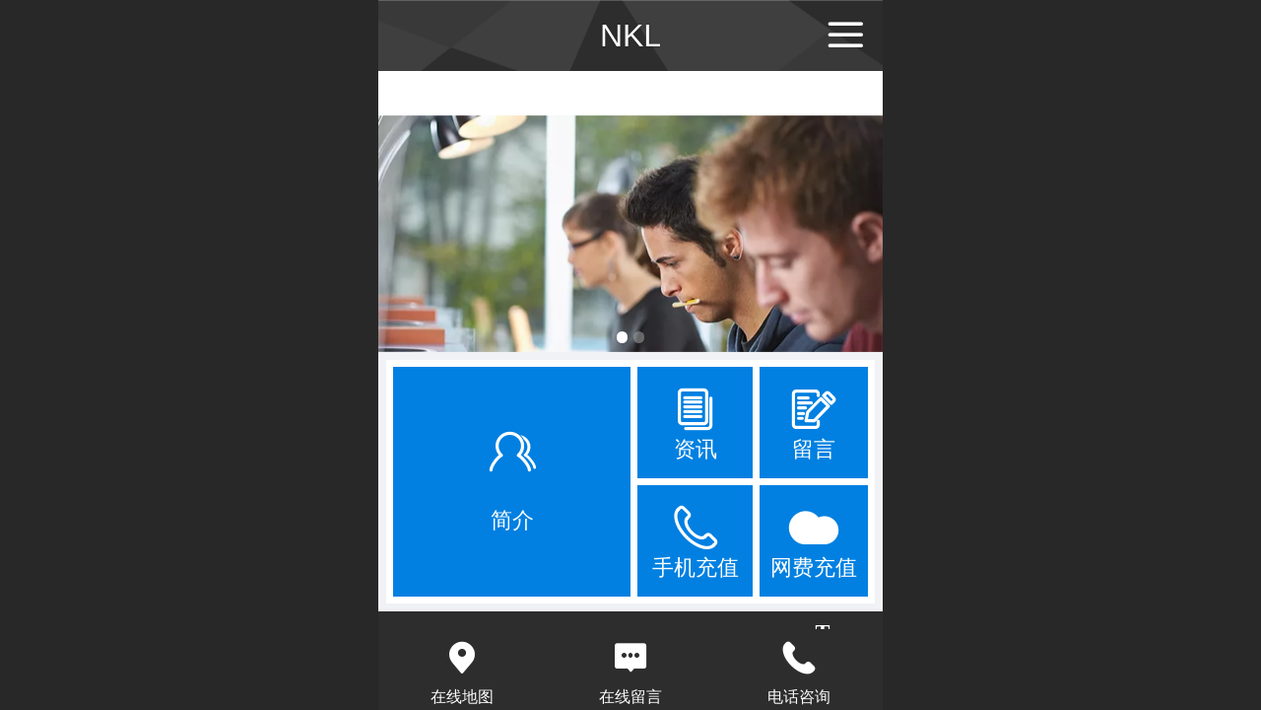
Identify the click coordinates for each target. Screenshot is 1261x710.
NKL (630, 35)
